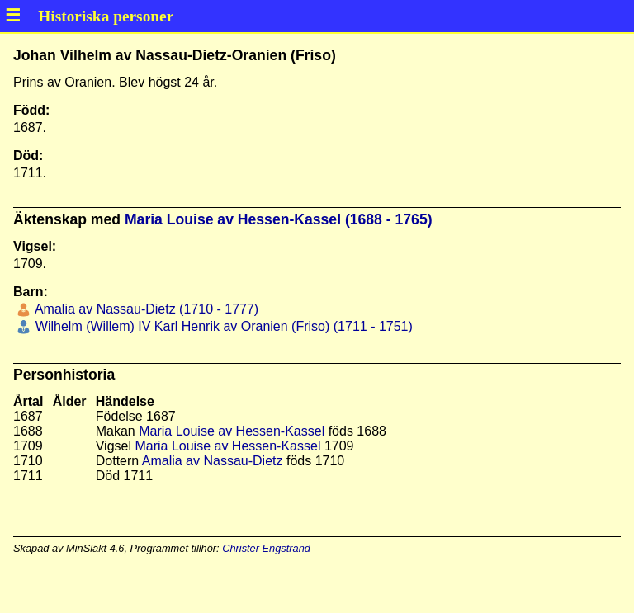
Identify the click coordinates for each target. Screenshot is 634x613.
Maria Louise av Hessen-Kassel (231, 431)
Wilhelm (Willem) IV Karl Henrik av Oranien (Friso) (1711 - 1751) (221, 326)
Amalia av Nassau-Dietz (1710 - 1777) (144, 309)
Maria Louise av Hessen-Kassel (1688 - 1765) (279, 219)
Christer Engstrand (266, 548)
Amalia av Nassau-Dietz (212, 461)
